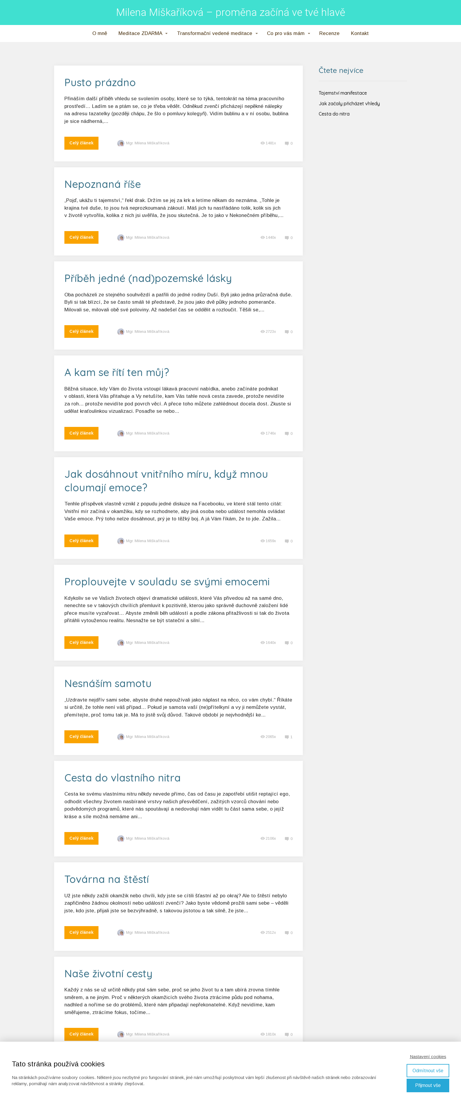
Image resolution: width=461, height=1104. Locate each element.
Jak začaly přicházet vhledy (349, 103)
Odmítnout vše (427, 1070)
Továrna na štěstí (106, 879)
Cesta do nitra (334, 114)
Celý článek (81, 143)
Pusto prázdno (100, 82)
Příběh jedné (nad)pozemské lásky (148, 278)
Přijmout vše (428, 1085)
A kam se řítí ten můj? (116, 372)
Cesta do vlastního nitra (122, 777)
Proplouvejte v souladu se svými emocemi (167, 581)
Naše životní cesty (108, 973)
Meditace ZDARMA (140, 33)
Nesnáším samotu (108, 683)
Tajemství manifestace (343, 93)
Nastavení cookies (428, 1056)
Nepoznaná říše (102, 184)
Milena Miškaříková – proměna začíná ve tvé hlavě (230, 12)
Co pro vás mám (286, 33)
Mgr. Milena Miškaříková (143, 143)
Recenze (329, 33)
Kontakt (360, 33)
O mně (99, 33)
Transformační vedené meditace (214, 33)
